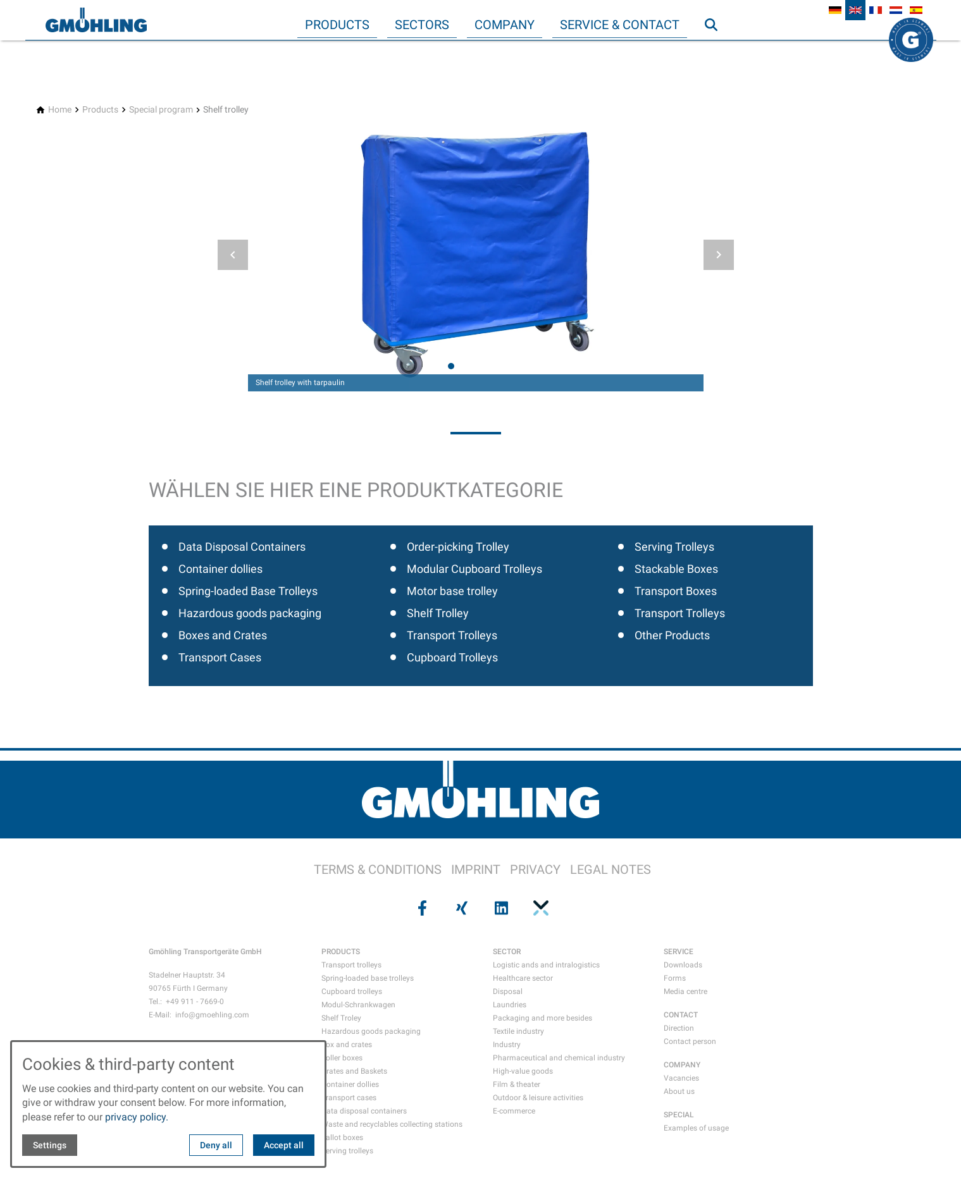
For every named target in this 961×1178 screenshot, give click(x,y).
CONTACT (681, 1014)
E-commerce (514, 1111)
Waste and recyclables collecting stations (391, 1124)
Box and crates (346, 1044)
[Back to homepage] (96, 20)
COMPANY (682, 1064)
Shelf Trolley (438, 613)
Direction (679, 1028)
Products (337, 24)
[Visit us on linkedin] (500, 908)
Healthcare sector (523, 978)
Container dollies (220, 568)
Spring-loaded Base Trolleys (248, 591)
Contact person (690, 1041)
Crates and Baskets (354, 1071)
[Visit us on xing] (461, 908)
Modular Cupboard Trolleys (474, 568)
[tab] (451, 366)
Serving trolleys (347, 1150)
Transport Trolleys (452, 635)
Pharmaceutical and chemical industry (559, 1057)
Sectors (422, 24)
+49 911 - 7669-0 (195, 1001)
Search (717, 50)
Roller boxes (342, 1057)
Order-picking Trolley (458, 546)
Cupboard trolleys (351, 991)
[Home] (59, 109)
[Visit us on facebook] (421, 908)
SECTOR (507, 951)
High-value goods (523, 1071)
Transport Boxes (676, 591)
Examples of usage (696, 1128)
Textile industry (518, 1031)
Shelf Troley (341, 1018)
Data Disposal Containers (242, 546)
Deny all (216, 1145)
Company (504, 24)
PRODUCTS (340, 951)
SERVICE (678, 951)
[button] (233, 255)
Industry (507, 1044)
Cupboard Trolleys (452, 657)
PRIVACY (535, 869)
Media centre (685, 991)
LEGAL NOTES (610, 869)
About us (679, 1091)
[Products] (100, 109)
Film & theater (516, 1084)
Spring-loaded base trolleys (367, 978)
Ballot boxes (342, 1137)
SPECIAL (679, 1114)
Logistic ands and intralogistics (546, 964)
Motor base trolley (452, 591)
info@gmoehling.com (212, 1014)
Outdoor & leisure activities (538, 1097)
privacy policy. (136, 1117)
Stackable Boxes (676, 568)
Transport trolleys (351, 964)
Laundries (509, 1004)
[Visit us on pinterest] (540, 908)
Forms (675, 978)
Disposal (508, 991)
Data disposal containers (364, 1111)
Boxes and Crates (222, 635)
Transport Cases (219, 657)
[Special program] (161, 109)
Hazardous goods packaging (249, 613)
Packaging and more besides (542, 1018)
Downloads (683, 964)
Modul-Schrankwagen (358, 1004)
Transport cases (348, 1097)
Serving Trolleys (674, 546)
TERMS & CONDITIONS (378, 869)
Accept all (284, 1145)
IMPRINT (475, 869)
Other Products (672, 635)
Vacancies (681, 1078)
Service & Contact (619, 24)
